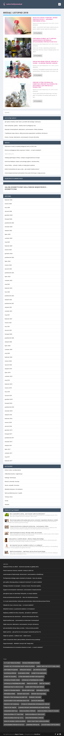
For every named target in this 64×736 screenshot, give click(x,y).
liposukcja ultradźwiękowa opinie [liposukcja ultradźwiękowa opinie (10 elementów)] (14, 683)
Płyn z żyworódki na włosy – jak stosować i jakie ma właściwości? (27, 514)
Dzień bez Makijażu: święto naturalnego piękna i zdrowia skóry (22, 161)
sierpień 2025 (8, 230)
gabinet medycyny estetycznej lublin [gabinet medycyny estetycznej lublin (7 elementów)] (48, 666)
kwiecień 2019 (8, 384)
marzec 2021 (8, 322)
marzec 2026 (8, 203)
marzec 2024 (8, 265)
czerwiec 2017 (8, 453)
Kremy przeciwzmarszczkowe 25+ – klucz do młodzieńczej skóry (20, 597)
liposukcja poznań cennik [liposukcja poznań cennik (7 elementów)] (12, 680)
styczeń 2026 (8, 211)
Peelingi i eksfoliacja (10, 477)
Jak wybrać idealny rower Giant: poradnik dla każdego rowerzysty (23, 121)
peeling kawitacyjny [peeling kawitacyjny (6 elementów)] (28, 690)
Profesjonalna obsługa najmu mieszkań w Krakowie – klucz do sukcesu (22, 578)
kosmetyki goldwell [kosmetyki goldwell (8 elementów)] (10, 676)
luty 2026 (7, 207)
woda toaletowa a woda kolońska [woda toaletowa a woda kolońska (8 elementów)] (38, 721)
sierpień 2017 (8, 445)
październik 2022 (9, 295)
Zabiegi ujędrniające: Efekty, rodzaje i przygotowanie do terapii (22, 157)
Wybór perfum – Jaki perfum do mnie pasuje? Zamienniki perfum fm (22, 632)
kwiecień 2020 (8, 357)
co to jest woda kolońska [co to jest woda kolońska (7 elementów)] (12, 663)
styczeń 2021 (8, 330)
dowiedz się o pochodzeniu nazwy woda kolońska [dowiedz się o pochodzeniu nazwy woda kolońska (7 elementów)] (19, 666)
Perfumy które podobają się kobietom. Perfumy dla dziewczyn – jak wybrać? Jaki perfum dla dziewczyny (45, 85)
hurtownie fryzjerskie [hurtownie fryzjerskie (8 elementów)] (11, 669)
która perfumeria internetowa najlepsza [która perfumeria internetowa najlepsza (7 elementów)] (31, 676)
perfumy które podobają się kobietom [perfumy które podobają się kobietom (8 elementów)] (15, 697)
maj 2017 (7, 457)
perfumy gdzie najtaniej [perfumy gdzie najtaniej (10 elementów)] (38, 693)
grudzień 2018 (8, 399)
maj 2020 (7, 353)
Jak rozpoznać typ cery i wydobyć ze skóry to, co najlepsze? (26, 545)
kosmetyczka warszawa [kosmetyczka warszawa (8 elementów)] (39, 673)
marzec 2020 (8, 361)
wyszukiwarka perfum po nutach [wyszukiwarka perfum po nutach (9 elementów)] (14, 724)
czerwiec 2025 (8, 238)
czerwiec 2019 (8, 376)
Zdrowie (7, 504)
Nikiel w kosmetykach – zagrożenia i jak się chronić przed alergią (27, 551)
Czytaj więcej (38, 33)
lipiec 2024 (7, 261)
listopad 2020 (8, 334)
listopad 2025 (8, 219)
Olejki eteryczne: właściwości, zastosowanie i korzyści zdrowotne (21, 624)
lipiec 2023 (7, 276)
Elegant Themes (19, 734)
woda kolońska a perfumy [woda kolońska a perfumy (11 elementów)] (27, 711)
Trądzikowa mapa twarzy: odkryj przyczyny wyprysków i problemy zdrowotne (26, 133)
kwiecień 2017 (8, 460)
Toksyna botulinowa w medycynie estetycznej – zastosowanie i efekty (29, 526)
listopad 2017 (8, 434)
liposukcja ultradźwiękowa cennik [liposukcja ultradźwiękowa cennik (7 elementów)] (32, 680)
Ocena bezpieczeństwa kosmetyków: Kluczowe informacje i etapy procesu (25, 173)
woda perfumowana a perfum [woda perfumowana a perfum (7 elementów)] (34, 718)
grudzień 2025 (8, 215)
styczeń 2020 (8, 365)
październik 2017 (9, 437)
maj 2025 (7, 242)
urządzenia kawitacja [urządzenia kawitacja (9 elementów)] (10, 711)
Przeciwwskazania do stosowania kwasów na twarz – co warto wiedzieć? (23, 647)
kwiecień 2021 (8, 319)
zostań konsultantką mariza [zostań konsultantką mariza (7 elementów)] (50, 724)
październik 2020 (9, 338)
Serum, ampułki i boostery (12, 485)
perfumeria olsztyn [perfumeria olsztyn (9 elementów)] (42, 690)
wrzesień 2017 (8, 441)
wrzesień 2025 (8, 226)
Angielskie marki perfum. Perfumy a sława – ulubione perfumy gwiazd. (45, 62)
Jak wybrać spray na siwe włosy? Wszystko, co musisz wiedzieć (20, 593)
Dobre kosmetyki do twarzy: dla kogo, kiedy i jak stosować (26, 532)
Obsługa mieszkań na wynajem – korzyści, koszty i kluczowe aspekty (22, 586)
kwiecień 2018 (8, 418)
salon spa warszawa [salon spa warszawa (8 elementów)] (37, 700)
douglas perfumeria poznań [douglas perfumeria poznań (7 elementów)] (30, 663)
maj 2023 (7, 284)
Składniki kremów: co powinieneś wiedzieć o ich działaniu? (19, 609)
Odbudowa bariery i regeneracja (13, 474)
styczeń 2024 (8, 269)
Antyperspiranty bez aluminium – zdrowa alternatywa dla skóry (20, 616)
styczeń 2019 (8, 395)
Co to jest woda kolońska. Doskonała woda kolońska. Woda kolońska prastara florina (26, 601)
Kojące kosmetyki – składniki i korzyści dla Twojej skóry (18, 643)
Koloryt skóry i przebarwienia (13, 470)
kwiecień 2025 (8, 246)
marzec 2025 (8, 249)
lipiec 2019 (7, 372)
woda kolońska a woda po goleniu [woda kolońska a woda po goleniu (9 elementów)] (48, 711)
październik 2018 (9, 407)
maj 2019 (7, 380)
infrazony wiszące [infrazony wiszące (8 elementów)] (25, 669)
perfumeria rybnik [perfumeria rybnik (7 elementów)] (9, 693)
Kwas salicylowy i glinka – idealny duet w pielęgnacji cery (20, 125)
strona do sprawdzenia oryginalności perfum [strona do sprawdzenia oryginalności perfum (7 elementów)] (35, 704)
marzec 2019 (8, 388)
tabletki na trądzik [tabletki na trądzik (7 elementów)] (10, 707)
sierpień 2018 (8, 414)
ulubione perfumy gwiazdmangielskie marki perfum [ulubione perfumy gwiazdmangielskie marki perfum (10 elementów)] (33, 707)
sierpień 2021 (8, 307)
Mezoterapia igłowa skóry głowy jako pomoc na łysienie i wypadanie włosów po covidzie (34, 520)
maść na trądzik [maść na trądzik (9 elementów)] (44, 683)
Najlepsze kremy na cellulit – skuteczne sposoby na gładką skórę (21, 566)
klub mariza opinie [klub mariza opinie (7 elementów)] (23, 673)
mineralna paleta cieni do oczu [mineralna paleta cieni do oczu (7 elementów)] (13, 687)
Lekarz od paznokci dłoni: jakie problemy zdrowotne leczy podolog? (21, 639)
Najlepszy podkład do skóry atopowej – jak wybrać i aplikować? (20, 612)
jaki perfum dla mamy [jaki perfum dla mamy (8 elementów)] (39, 669)
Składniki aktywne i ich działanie (13, 489)
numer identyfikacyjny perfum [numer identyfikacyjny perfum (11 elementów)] (34, 687)
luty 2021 (7, 326)
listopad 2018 (8, 403)
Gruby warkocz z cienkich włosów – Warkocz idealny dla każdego (26, 539)
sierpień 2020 (8, 342)
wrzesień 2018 (8, 411)
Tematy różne (8, 497)
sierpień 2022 (8, 299)
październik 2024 (9, 257)
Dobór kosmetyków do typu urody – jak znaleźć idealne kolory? (22, 169)
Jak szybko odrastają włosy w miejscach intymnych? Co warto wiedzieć (22, 582)
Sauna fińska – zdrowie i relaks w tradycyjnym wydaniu (20, 165)
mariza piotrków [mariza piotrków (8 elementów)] (32, 683)
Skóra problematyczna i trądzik (13, 493)
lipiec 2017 (7, 449)
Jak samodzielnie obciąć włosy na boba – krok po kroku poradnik (20, 628)
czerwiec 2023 (8, 280)
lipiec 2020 (7, 345)
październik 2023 (9, 272)
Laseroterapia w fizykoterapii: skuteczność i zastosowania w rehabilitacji (23, 574)
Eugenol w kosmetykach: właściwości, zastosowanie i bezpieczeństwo (22, 589)
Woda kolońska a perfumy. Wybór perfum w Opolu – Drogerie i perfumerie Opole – (45, 19)
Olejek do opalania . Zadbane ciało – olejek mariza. (17, 635)
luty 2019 (7, 391)
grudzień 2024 (8, 253)
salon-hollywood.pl (43, 23)
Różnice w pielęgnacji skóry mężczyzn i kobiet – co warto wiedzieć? (23, 150)
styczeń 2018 (8, 426)
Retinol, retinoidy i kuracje (12, 481)
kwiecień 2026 (8, 200)
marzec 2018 (8, 422)
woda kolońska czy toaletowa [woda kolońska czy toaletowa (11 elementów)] (13, 714)
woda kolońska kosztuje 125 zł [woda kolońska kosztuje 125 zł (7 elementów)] (13, 718)
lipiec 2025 (7, 234)
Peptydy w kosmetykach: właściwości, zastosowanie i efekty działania (24, 129)
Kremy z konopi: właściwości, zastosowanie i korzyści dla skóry (22, 137)
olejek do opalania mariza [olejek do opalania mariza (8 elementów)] (12, 690)
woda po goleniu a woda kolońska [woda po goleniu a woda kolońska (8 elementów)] (14, 721)
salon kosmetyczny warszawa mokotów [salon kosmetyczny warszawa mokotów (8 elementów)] (16, 700)
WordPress (37, 734)
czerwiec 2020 (8, 349)
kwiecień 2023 (8, 288)
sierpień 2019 (8, 368)
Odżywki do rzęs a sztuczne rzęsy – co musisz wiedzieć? (18, 605)
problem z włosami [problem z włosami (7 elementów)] (35, 697)
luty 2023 (7, 292)
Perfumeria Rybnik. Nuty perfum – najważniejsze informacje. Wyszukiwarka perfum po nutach (45, 40)
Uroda (56, 23)
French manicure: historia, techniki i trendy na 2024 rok (18, 570)
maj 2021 (7, 315)
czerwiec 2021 (8, 311)
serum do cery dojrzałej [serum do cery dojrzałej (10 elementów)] (11, 704)
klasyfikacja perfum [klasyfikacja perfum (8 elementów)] (10, 673)
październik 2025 (9, 223)
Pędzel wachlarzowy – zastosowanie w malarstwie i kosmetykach (21, 620)
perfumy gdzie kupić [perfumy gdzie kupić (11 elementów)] (23, 693)
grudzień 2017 (8, 430)
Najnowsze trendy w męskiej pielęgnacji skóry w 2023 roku (21, 146)
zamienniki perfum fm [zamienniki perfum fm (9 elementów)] (32, 724)
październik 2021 (9, 303)
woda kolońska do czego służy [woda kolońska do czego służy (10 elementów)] (34, 714)
